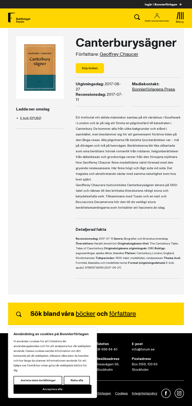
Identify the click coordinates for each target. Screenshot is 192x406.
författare (122, 313)
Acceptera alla (52, 389)
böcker (85, 313)
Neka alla (77, 380)
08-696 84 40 (106, 349)
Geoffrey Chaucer (119, 54)
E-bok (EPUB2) (30, 118)
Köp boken (90, 68)
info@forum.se (143, 349)
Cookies (121, 393)
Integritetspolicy (144, 393)
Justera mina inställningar (38, 380)
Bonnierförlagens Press (153, 89)
